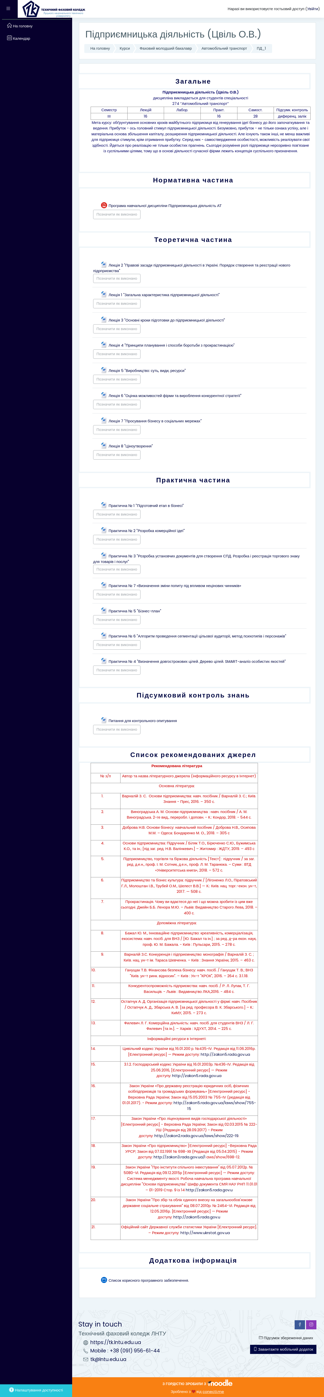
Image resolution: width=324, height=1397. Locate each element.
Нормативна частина (193, 180)
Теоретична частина (193, 239)
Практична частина (193, 480)
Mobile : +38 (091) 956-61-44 (125, 1350)
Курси (125, 48)
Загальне (193, 81)
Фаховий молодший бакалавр (166, 48)
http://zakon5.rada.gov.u (209, 1190)
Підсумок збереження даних (286, 1338)
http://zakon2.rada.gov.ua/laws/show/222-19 (196, 1135)
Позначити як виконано (116, 214)
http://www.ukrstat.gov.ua (205, 1232)
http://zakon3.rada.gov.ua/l (179, 1157)
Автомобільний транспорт (224, 48)
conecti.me (213, 1391)
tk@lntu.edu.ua (108, 1359)
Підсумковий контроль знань (193, 695)
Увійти (312, 8)
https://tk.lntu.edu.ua (115, 1342)
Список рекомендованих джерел (193, 754)
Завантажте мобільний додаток (283, 1349)
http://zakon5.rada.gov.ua (225, 1054)
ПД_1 (261, 48)
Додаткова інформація (193, 1260)
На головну (100, 48)
